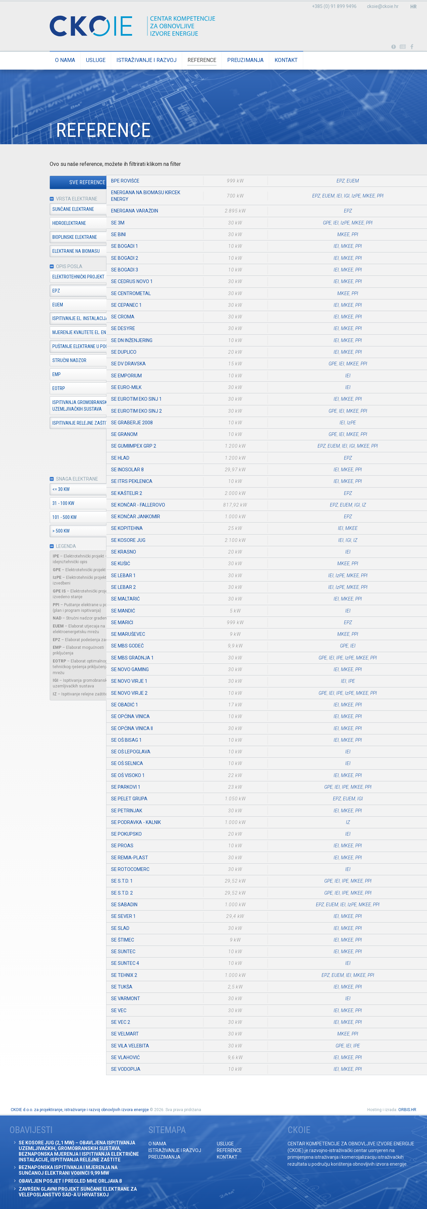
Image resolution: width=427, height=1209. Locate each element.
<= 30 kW (24, 490)
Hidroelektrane (33, 223)
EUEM (21, 305)
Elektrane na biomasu (39, 251)
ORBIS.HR (407, 1109)
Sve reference (51, 183)
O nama (29, 60)
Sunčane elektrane (37, 209)
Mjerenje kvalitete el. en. (43, 333)
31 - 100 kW (27, 504)
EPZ (20, 291)
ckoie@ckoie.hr (383, 6)
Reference (165, 60)
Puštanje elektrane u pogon (46, 347)
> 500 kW (24, 532)
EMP (20, 375)
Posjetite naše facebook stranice (412, 47)
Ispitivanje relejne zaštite (45, 423)
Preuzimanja (209, 60)
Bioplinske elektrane (38, 237)
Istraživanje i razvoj (110, 60)
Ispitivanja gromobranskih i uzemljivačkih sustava (46, 406)
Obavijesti (403, 47)
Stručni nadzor (33, 361)
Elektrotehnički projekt (42, 277)
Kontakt (249, 60)
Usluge (59, 60)
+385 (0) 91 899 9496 (334, 6)
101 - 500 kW (28, 518)
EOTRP (22, 389)
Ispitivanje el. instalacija (44, 319)
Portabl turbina (393, 47)
